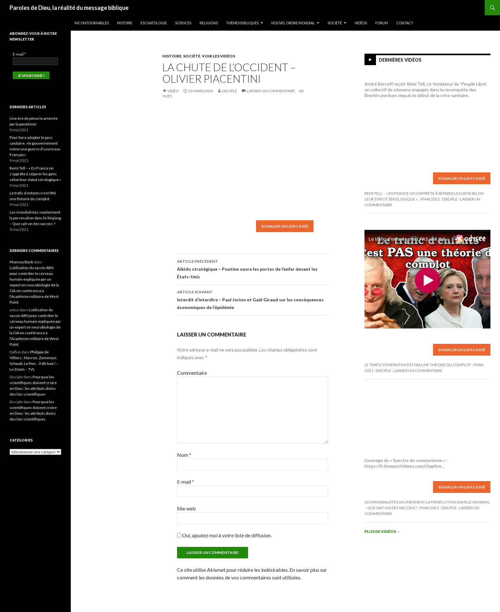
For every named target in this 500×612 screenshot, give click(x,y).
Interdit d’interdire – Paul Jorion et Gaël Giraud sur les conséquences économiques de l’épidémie (252, 299)
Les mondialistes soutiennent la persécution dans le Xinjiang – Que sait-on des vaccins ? (35, 218)
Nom (184, 455)
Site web (186, 508)
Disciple (229, 90)
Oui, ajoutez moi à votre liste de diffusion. (224, 535)
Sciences (183, 23)
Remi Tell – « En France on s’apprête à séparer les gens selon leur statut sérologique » (35, 174)
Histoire (124, 23)
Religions (209, 23)
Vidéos (361, 23)
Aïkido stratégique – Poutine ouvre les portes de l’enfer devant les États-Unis (252, 268)
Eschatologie (154, 23)
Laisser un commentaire (271, 90)
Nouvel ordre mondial (293, 23)
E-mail (185, 482)
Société (334, 23)
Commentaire (192, 373)
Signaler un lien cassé (284, 226)
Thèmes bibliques (242, 23)
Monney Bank (21, 262)
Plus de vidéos (382, 531)
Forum (381, 23)
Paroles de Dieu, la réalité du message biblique (69, 7)
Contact (404, 23)
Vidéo (173, 90)
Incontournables (92, 23)
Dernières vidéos (400, 60)
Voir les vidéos (218, 56)
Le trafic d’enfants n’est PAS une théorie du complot (417, 364)
